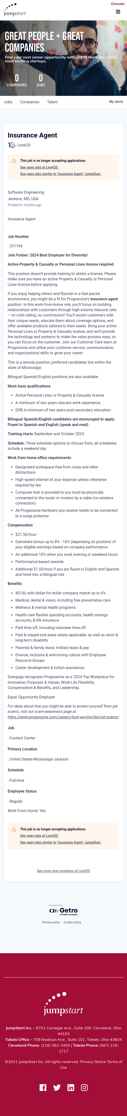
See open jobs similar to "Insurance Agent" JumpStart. (60, 174)
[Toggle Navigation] (118, 12)
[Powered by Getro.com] (63, 910)
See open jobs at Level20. (39, 167)
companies (29, 102)
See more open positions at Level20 (63, 871)
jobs (8, 102)
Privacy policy (51, 922)
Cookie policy (72, 922)
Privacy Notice (93, 1062)
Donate (118, 4)
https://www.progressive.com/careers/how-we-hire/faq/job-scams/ (63, 717)
